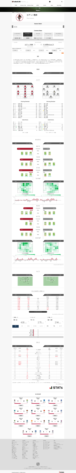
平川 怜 (19, 114)
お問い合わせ (45, 466)
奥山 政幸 (46, 105)
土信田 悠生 (20, 130)
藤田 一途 (20, 126)
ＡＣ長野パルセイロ (35, 446)
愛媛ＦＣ (34, 454)
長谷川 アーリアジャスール (49, 114)
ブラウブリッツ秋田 (25, 444)
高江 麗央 (46, 110)
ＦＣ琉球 (34, 458)
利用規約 (30, 466)
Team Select (59, 5)
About (52, 5)
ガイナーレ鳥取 (35, 451)
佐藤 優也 (20, 103)
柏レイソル (13, 445)
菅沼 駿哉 (46, 107)
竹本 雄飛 (20, 116)
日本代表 (55, 442)
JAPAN (37, 5)
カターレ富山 (24, 452)
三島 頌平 (20, 109)
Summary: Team (23, 5)
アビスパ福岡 (13, 457)
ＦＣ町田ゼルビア (48, 44)
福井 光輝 (46, 103)
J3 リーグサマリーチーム (46, 447)
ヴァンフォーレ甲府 (25, 450)
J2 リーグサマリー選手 (46, 445)
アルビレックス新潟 (25, 451)
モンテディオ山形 (24, 445)
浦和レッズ (13, 443)
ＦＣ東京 (13, 446)
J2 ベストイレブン (45, 446)
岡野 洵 (45, 106)
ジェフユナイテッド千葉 (15, 444)
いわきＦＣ (23, 446)
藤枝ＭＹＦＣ (24, 454)
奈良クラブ (34, 450)
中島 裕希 (46, 117)
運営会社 (42, 466)
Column (44, 5)
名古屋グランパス (14, 451)
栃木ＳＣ (34, 442)
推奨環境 (33, 466)
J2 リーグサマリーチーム (46, 444)
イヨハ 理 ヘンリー (22, 107)
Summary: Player (30, 5)
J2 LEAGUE (23, 440)
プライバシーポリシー (37, 466)
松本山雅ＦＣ (34, 445)
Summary (44, 440)
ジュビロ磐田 (24, 453)
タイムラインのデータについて (58, 264)
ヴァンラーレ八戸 (24, 442)
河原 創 (19, 110)
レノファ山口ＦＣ (35, 452)
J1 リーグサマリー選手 (46, 442)
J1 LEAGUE (13, 440)
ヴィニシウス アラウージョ (49, 130)
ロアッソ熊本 (29, 44)
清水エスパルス (14, 450)
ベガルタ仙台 (24, 443)
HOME (16, 5)
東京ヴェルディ (14, 447)
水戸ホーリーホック (14, 442)
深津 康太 (46, 124)
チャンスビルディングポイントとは (57, 314)
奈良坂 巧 (46, 126)
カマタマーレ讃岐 (35, 453)
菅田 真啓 (20, 106)
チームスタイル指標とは (57, 447)
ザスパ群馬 (34, 443)
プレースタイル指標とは (57, 446)
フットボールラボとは (57, 443)
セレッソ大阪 (13, 454)
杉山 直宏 (20, 113)
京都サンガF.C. (14, 452)
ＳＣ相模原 (34, 444)
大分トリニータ (24, 457)
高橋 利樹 (20, 127)
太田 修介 (46, 113)
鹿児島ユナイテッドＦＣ (36, 457)
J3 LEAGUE (34, 440)
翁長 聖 (45, 109)
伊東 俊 (19, 117)
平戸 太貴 (46, 116)
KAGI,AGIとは (55, 445)
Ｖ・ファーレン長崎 (14, 458)
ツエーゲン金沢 (35, 447)
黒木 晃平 (20, 105)
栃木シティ (23, 447)
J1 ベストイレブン (45, 443)
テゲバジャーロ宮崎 (25, 458)
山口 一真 (46, 127)
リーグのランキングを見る (38, 311)
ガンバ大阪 (13, 453)
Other (54, 440)
